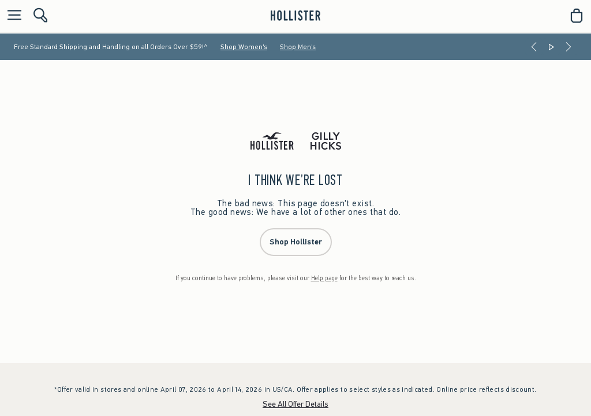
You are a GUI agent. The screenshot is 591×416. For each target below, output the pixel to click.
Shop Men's (298, 46)
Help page (324, 278)
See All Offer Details (295, 404)
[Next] (568, 46)
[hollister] (295, 16)
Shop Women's (243, 46)
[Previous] (534, 46)
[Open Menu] (11, 16)
